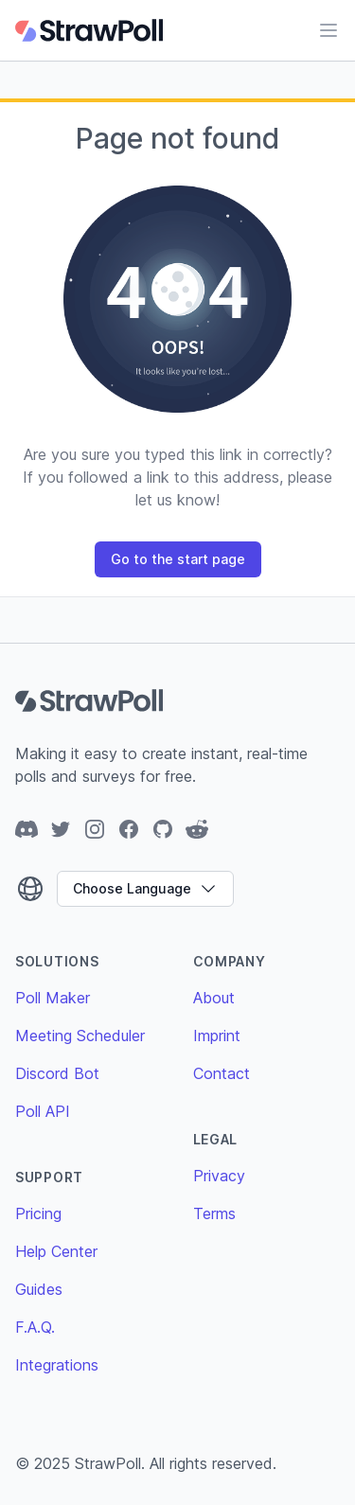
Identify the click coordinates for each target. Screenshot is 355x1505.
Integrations (56, 1364)
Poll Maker (52, 997)
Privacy (219, 1175)
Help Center (56, 1251)
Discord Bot (57, 1073)
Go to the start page (178, 559)
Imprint (216, 1035)
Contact (221, 1073)
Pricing (38, 1213)
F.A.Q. (35, 1327)
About (214, 997)
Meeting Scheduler (80, 1035)
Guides (38, 1289)
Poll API (42, 1111)
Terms (214, 1213)
